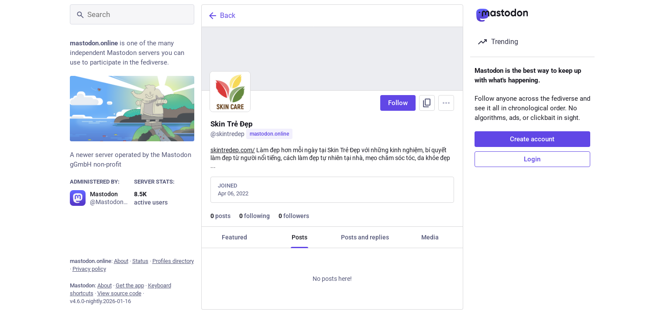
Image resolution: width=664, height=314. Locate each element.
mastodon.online (269, 134)
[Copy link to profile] (427, 103)
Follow (398, 103)
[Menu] (446, 103)
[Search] (132, 14)
